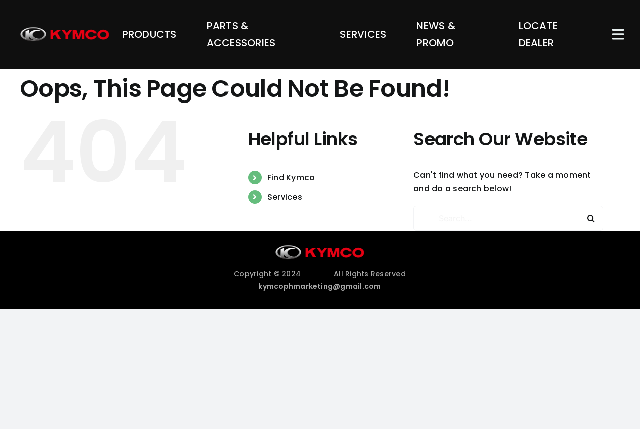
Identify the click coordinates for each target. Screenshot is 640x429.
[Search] (591, 218)
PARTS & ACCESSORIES (241, 34)
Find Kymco (291, 177)
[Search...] (509, 218)
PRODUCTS (149, 34)
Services (285, 197)
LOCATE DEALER (538, 34)
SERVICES (363, 34)
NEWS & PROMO (436, 34)
